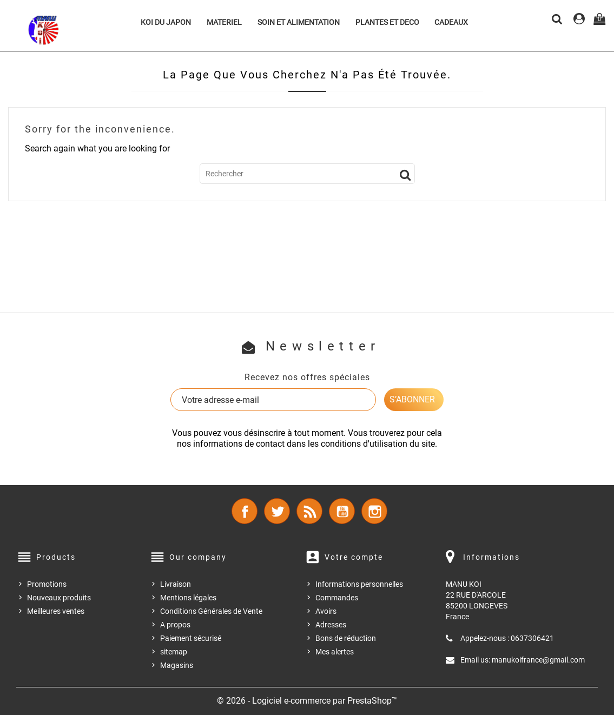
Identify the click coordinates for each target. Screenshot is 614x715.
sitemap (173, 651)
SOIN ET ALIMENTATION (299, 22)
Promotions (47, 584)
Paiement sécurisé (190, 638)
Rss (309, 511)
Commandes (336, 597)
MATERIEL (224, 22)
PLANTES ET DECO (387, 22)
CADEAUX (451, 22)
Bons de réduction (345, 638)
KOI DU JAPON (166, 22)
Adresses (330, 624)
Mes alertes (334, 651)
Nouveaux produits (59, 597)
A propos (175, 624)
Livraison (175, 584)
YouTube (341, 511)
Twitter (277, 511)
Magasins (176, 665)
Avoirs (325, 611)
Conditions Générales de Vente (211, 611)
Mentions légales (188, 597)
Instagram (374, 511)
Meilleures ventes (55, 611)
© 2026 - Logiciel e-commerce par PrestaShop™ (307, 701)
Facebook (244, 511)
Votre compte (354, 557)
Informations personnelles (359, 584)
